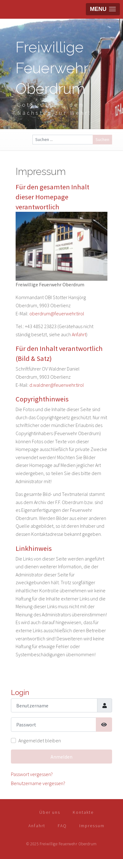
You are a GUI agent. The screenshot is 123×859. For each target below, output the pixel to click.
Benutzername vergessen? (38, 783)
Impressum (92, 825)
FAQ (62, 825)
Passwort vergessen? (32, 774)
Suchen (102, 139)
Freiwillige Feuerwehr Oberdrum (52, 68)
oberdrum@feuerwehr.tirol (56, 313)
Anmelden (61, 757)
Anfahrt (79, 334)
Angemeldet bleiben (39, 740)
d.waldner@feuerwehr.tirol (56, 385)
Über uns (49, 812)
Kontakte (83, 812)
